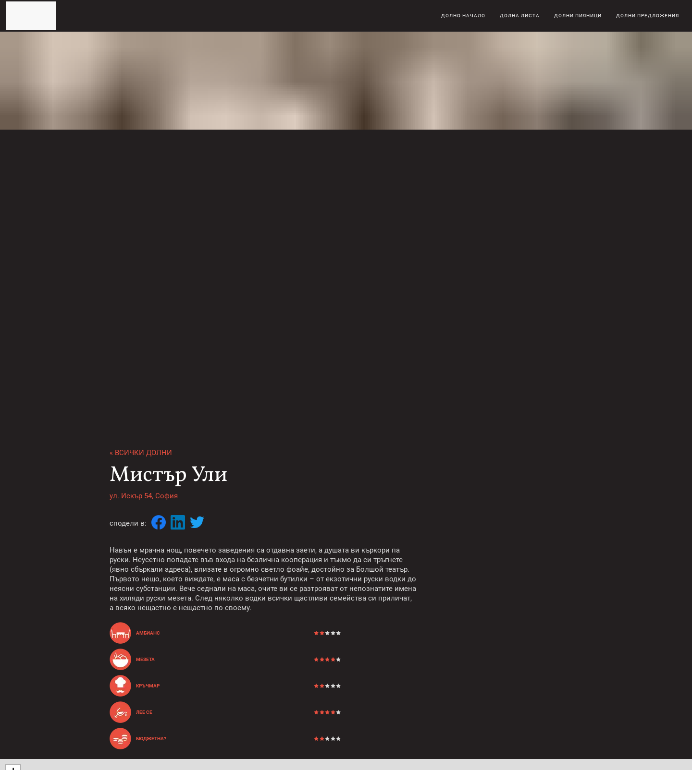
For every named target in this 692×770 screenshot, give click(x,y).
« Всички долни (141, 452)
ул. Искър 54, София (144, 496)
